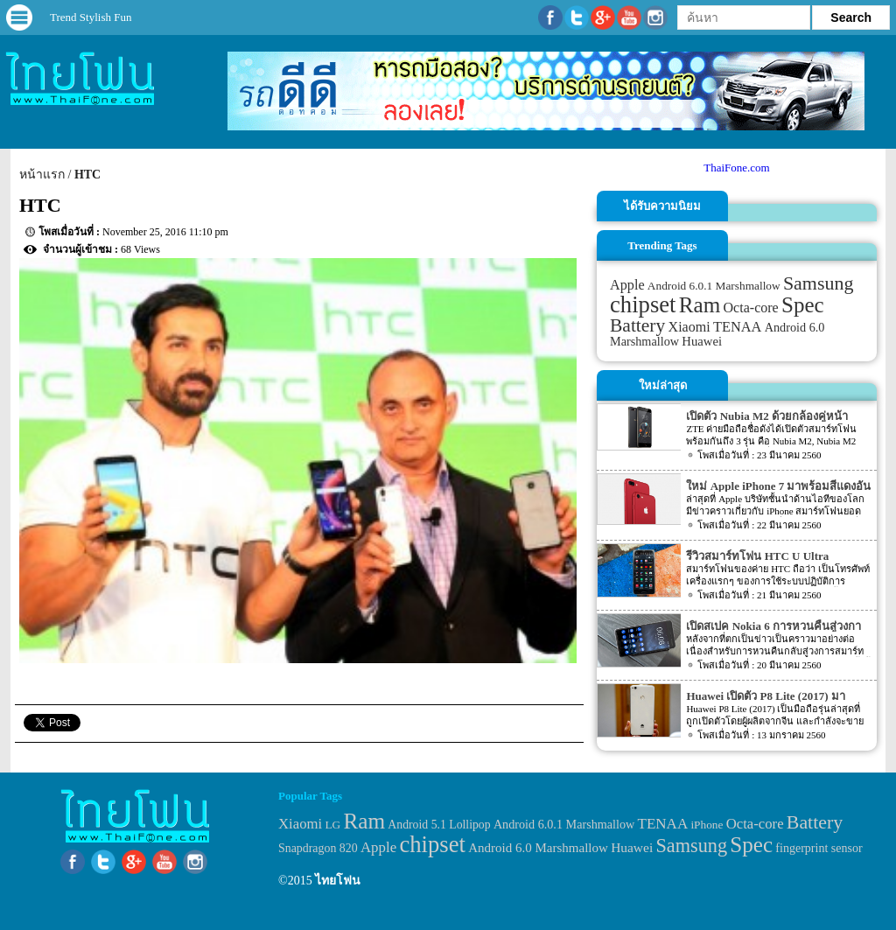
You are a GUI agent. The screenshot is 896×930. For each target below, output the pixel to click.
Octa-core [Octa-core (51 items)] (751, 307)
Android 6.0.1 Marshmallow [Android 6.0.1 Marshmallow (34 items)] (714, 285)
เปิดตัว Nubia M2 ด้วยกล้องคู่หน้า (766, 416)
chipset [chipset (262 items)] (643, 304)
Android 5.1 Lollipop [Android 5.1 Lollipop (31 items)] (439, 824)
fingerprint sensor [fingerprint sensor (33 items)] (818, 848)
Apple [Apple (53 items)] (627, 285)
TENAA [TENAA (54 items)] (737, 326)
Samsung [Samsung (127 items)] (818, 283)
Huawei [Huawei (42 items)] (702, 341)
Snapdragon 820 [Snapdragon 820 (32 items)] (318, 848)
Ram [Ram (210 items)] (699, 305)
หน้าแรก (42, 174)
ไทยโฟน (337, 880)
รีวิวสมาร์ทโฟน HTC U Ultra (757, 556)
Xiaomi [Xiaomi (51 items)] (689, 326)
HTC (87, 174)
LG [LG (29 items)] (332, 824)
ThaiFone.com (736, 167)
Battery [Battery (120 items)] (637, 325)
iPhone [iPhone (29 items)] (706, 824)
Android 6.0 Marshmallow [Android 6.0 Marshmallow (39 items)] (538, 848)
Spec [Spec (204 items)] (802, 305)
